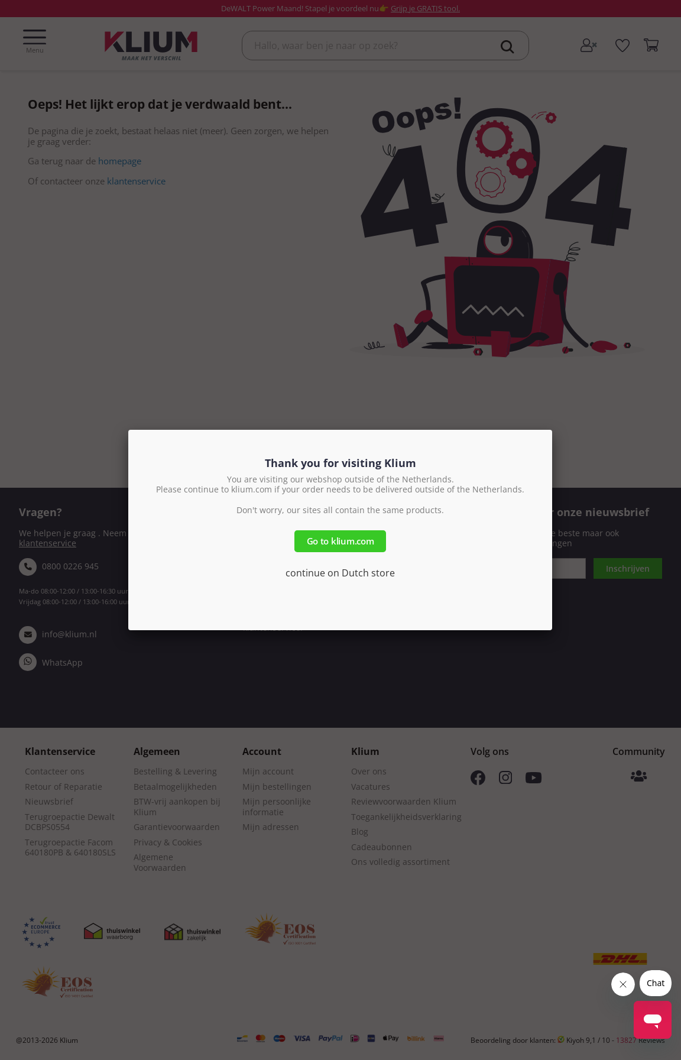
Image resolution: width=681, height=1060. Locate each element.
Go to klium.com (340, 541)
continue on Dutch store (340, 572)
